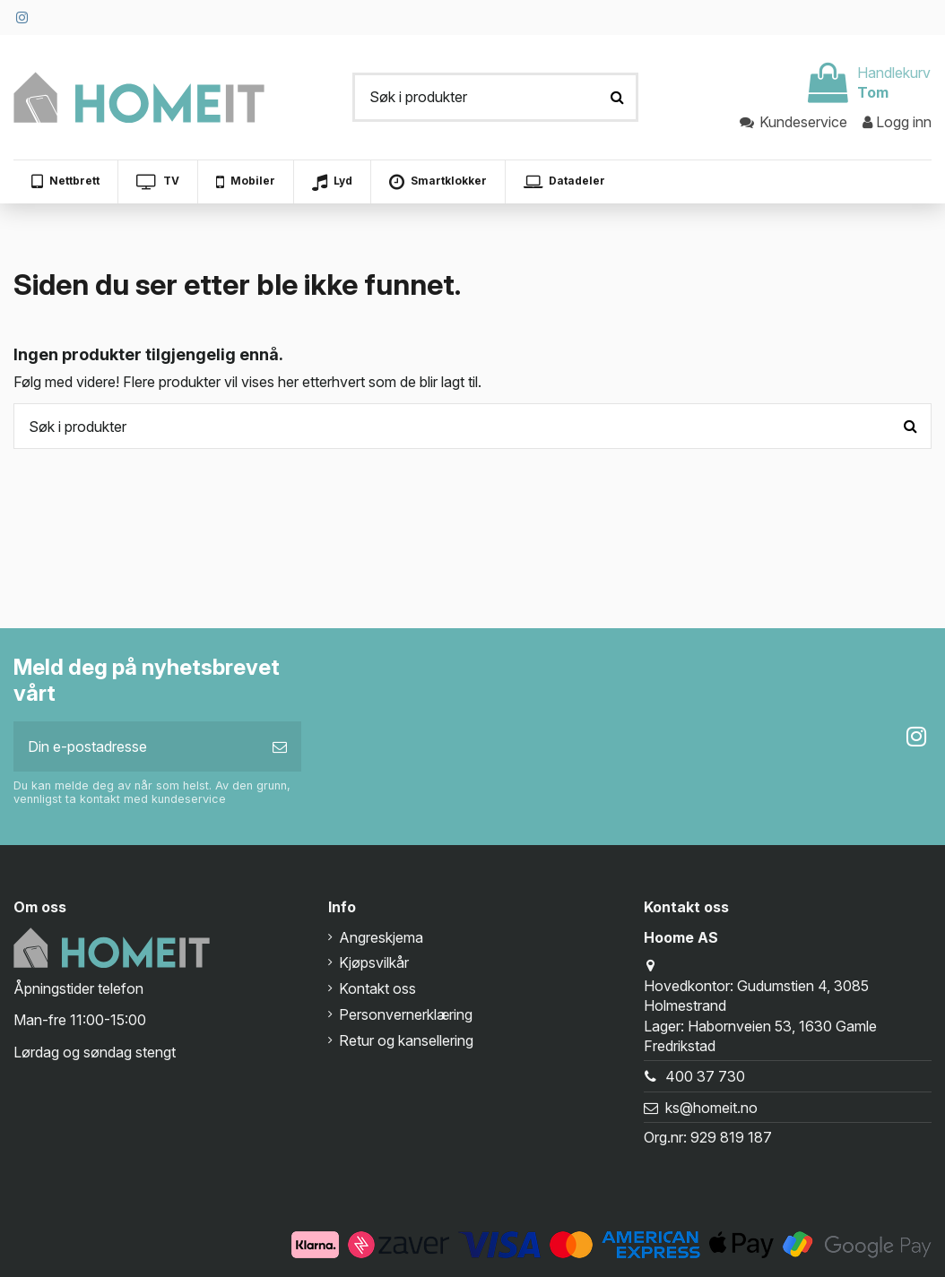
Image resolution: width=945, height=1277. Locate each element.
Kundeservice (795, 122)
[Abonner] (279, 746)
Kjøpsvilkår (374, 962)
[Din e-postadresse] (135, 746)
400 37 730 (705, 1076)
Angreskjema (381, 937)
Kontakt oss (377, 988)
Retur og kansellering (406, 1040)
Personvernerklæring (405, 1014)
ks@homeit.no (711, 1108)
